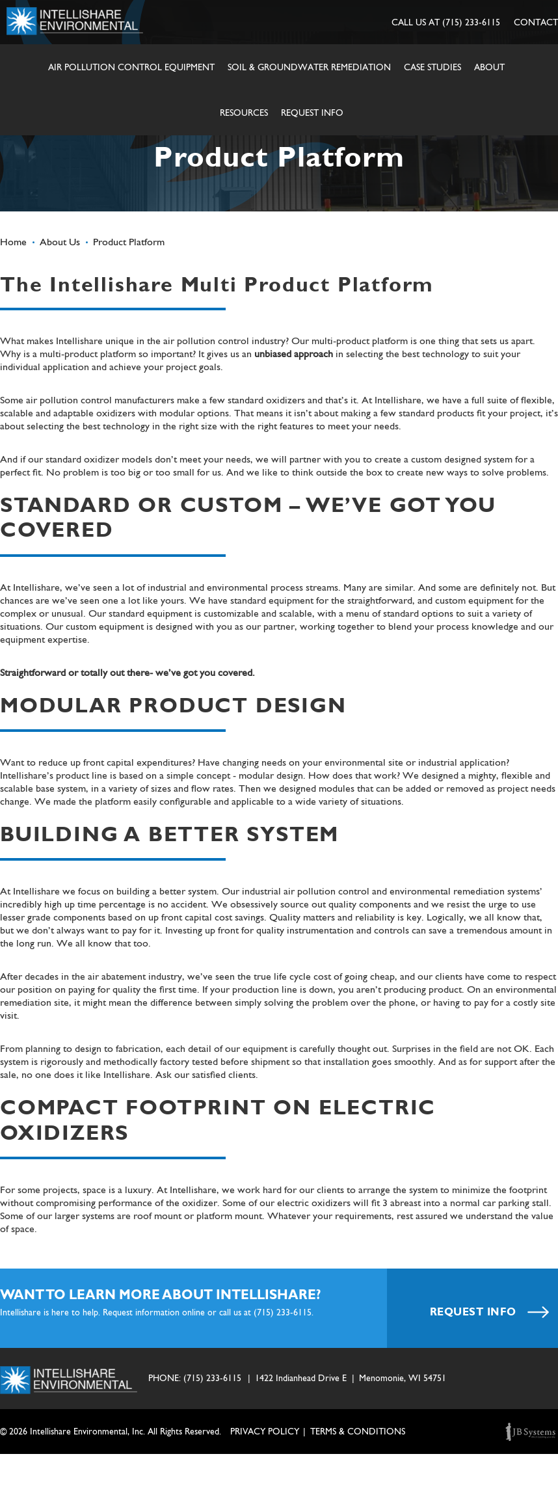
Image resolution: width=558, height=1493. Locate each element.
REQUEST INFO (490, 1312)
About (489, 67)
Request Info (312, 112)
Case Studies (432, 67)
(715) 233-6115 (471, 22)
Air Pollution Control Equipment (131, 67)
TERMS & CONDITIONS (357, 1431)
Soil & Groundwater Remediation (309, 67)
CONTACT (536, 22)
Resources (244, 112)
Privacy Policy (264, 1431)
